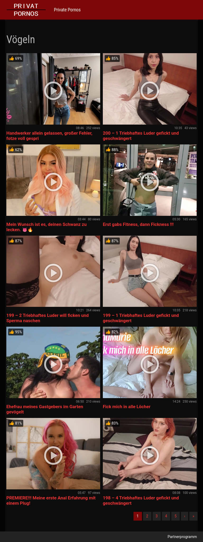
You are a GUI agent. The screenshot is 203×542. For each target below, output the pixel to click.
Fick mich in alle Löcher (126, 406)
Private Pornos (67, 9)
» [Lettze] (193, 516)
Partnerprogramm (182, 537)
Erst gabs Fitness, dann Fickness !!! (138, 224)
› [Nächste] (184, 516)
